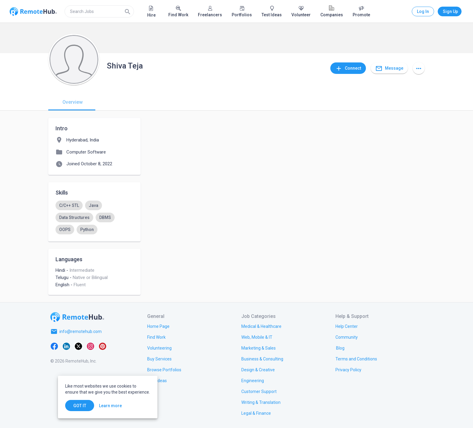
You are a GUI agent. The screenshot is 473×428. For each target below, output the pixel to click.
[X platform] (78, 346)
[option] (69, 205)
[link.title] (158, 326)
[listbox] (94, 217)
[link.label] (347, 326)
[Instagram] (90, 346)
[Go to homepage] (77, 317)
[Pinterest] (103, 346)
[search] (99, 11)
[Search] (128, 11)
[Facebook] (54, 346)
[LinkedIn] (66, 346)
